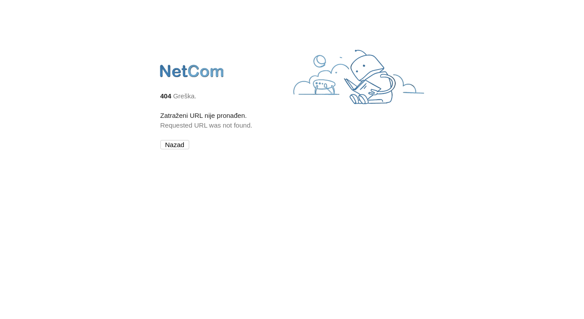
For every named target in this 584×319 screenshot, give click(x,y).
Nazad (174, 144)
